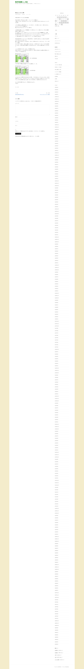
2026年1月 (56, 94)
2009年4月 (56, 555)
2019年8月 (56, 274)
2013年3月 (56, 445)
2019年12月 (57, 265)
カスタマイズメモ (57, 51)
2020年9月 (56, 244)
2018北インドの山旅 (58, 67)
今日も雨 (56, 58)
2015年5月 (56, 384)
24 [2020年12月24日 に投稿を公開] (61, 22)
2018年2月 (56, 316)
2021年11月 (57, 211)
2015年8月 (56, 377)
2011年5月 (56, 496)
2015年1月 (56, 393)
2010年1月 (56, 534)
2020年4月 (56, 255)
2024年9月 (56, 131)
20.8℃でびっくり (57, 49)
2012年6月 (56, 466)
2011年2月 (56, 503)
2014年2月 (56, 419)
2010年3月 (56, 529)
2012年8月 (56, 461)
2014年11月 (57, 398)
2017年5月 (56, 337)
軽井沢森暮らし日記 (21, 2)
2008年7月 (56, 576)
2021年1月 (56, 234)
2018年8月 (56, 302)
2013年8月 (56, 433)
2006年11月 (57, 623)
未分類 (56, 78)
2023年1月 (56, 178)
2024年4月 (56, 143)
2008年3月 (56, 585)
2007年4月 (56, 611)
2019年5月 (56, 281)
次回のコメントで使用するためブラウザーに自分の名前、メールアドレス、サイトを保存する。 (30, 131)
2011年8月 (56, 489)
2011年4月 (56, 499)
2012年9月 (56, 459)
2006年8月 (56, 630)
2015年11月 (57, 370)
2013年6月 (56, 438)
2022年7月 (56, 192)
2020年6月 (56, 251)
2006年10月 (57, 625)
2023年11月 (57, 155)
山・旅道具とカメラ (58, 74)
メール (16, 121)
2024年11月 (57, 127)
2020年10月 (57, 241)
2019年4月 (56, 283)
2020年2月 (56, 260)
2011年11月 (57, 482)
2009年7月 (56, 548)
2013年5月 (56, 440)
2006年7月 (56, 632)
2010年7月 (56, 520)
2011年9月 (56, 487)
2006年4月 (56, 639)
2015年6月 (56, 382)
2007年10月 (57, 597)
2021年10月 (57, 213)
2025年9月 (56, 103)
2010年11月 (57, 510)
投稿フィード (57, 38)
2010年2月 (56, 531)
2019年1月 (56, 290)
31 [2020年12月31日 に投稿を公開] (61, 24)
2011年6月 (56, 494)
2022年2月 (56, 204)
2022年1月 (56, 206)
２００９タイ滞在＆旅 (58, 64)
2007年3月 (56, 613)
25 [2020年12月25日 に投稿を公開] (63, 22)
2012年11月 (57, 454)
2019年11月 (57, 267)
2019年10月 (57, 269)
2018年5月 (56, 309)
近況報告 (56, 650)
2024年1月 (56, 150)
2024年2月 (56, 148)
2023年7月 (56, 164)
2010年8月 (56, 517)
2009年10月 (57, 541)
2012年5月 (56, 468)
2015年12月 (57, 368)
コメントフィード (57, 40)
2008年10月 (57, 569)
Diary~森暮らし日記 (58, 69)
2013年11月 (57, 426)
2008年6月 (56, 578)
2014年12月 (57, 396)
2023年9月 (56, 159)
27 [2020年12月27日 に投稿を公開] (67, 22)
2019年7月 (56, 276)
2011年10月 (57, 485)
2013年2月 (56, 447)
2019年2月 (56, 288)
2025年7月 (56, 108)
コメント (17, 103)
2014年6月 (56, 410)
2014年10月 (57, 400)
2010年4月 (56, 527)
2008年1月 (56, 590)
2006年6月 (56, 634)
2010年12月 (57, 508)
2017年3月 (56, 342)
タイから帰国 (57, 659)
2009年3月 (56, 557)
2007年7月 (56, 604)
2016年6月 (56, 354)
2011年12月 (57, 480)
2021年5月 (56, 225)
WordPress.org (57, 43)
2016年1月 (56, 365)
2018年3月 (56, 314)
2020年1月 (56, 262)
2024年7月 (56, 136)
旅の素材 (56, 76)
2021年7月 (56, 220)
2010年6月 (56, 522)
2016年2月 (56, 363)
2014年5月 (56, 412)
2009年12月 (57, 536)
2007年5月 (56, 609)
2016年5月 (56, 356)
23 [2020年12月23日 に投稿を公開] (59, 22)
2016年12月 (57, 349)
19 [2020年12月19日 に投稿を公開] (65, 20)
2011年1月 (56, 506)
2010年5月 (56, 524)
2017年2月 (56, 344)
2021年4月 (56, 227)
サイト (16, 125)
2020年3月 (56, 258)
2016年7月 (56, 351)
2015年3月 (56, 389)
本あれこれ (56, 81)
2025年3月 (56, 117)
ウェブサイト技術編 (58, 71)
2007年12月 (57, 592)
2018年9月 (56, 300)
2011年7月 (56, 492)
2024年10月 (57, 129)
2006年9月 (56, 627)
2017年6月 (56, 335)
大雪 (55, 657)
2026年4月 (56, 87)
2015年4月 (56, 386)
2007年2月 (56, 616)
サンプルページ (21, 7)
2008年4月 (56, 583)
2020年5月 (56, 253)
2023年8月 (56, 162)
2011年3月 (56, 501)
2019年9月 (56, 272)
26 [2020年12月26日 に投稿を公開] (65, 22)
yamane (23, 14)
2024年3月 (56, 145)
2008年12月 (57, 564)
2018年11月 (57, 295)
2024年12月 (57, 124)
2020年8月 (56, 246)
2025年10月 (57, 101)
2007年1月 (56, 618)
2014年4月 (56, 414)
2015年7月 (56, 379)
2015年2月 (56, 391)
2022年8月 (56, 190)
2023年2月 (56, 176)
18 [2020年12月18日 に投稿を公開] (63, 20)
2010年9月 (56, 515)
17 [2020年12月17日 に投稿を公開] (61, 20)
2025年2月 (56, 120)
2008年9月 (56, 571)
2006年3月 (56, 641)
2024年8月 (56, 134)
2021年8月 (56, 218)
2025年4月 (56, 115)
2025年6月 (56, 110)
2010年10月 (57, 513)
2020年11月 (57, 239)
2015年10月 (57, 372)
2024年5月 (56, 141)
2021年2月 (56, 232)
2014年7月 (56, 407)
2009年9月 (56, 543)
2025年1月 (56, 122)
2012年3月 (56, 473)
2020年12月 (57, 237)
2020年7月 (56, 248)
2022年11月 (57, 183)
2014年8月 (56, 405)
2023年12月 (57, 152)
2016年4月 (56, 358)
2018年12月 (57, 293)
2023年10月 (57, 157)
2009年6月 (56, 550)
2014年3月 (56, 417)
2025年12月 (57, 96)
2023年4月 (56, 171)
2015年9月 (56, 375)
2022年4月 (56, 199)
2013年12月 (57, 424)
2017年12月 (57, 321)
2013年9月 (56, 431)
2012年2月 (56, 475)
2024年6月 (56, 138)
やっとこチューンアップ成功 (45, 94)
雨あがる (56, 56)
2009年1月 (56, 562)
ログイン (56, 36)
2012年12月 (57, 452)
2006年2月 (56, 644)
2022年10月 (57, 185)
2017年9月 (56, 328)
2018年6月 (56, 307)
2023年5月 (56, 169)
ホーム (16, 7)
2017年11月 (57, 323)
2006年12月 (57, 620)
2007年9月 (56, 599)
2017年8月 (56, 330)
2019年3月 (56, 286)
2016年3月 (56, 361)
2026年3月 (56, 89)
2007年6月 (56, 606)
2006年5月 (56, 637)
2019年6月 (56, 279)
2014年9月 (56, 403)
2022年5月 (56, 197)
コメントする (28, 14)
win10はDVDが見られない (19, 94)
